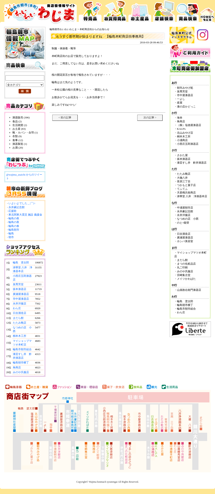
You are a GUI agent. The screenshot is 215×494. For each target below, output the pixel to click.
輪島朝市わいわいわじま (63, 29)
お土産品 (139, 12)
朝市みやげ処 (185, 87)
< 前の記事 (65, 117)
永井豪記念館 (16, 207)
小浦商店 (182, 140)
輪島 (11, 233)
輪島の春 (13, 226)
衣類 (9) (17, 136)
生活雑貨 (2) (19, 125)
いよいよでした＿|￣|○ (21, 203)
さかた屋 (182, 155)
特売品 (90, 12)
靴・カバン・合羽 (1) (25, 132)
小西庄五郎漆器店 (187, 143)
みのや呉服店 (21, 372)
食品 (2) (17, 121)
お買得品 (115, 12)
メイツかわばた (186, 278)
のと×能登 (183, 222)
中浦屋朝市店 (185, 207)
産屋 (179, 102)
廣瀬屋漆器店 (21, 294)
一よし (181, 98)
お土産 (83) (19, 128)
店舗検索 (164, 12)
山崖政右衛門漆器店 (189, 289)
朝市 (11, 237)
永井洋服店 (19, 303)
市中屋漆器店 (21, 298)
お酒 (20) (17, 147)
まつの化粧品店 (186, 263)
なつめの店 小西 (187, 218)
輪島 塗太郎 (21, 262)
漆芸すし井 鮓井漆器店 (192, 162)
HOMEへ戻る (207, 12)
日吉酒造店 (19, 313)
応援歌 (12, 210)
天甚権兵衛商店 (186, 192)
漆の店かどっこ (186, 106)
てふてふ (182, 188)
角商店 (17, 367)
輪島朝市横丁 (21, 362)
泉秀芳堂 (18, 284)
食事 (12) (17, 140)
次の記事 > (149, 117)
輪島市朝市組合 (22, 349)
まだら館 (18, 318)
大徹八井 (182, 177)
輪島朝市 (13, 229)
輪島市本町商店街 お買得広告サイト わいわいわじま (39, 12)
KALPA (181, 128)
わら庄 (17, 308)
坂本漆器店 (19, 289)
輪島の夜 (13, 218)
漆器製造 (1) (19, 143)
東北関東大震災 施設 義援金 (25, 214)
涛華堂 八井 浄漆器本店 (192, 196)
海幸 (179, 117)
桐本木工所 (19, 335)
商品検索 (188, 12)
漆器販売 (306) (21, 117)
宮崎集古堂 (183, 275)
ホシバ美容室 (185, 241)
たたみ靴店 (19, 322)
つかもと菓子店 (186, 185)
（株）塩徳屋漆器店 (190, 125)
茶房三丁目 (183, 181)
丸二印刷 (182, 267)
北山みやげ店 (185, 132)
